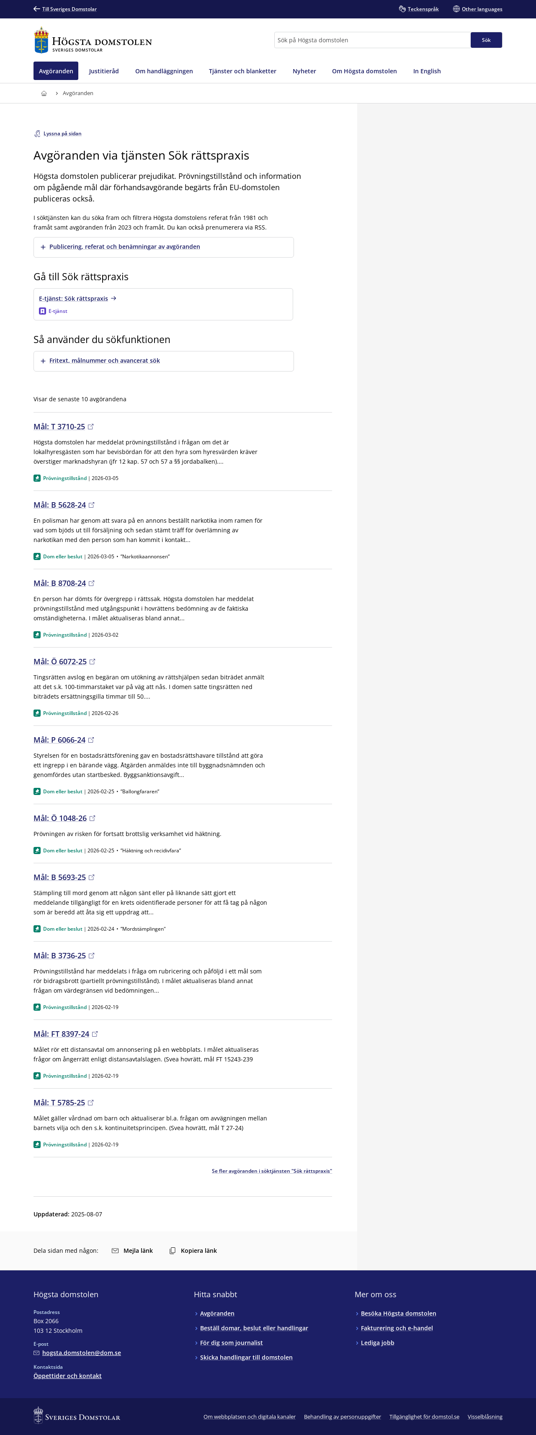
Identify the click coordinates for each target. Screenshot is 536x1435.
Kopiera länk (193, 1250)
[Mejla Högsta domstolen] (77, 1353)
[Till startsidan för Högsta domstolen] (93, 40)
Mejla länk (132, 1250)
